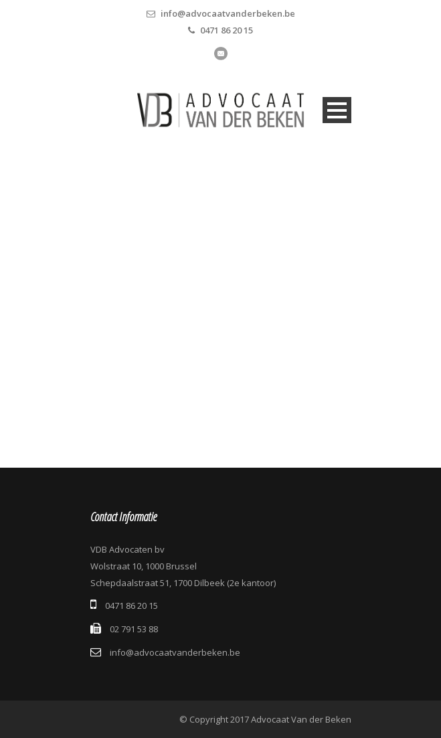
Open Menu (337, 110)
